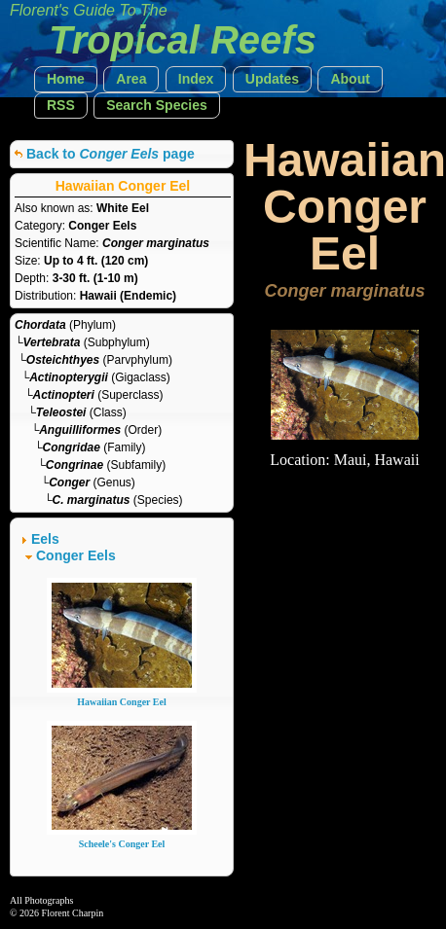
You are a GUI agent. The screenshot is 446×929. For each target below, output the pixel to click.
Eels (45, 539)
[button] (65, 79)
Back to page (110, 153)
